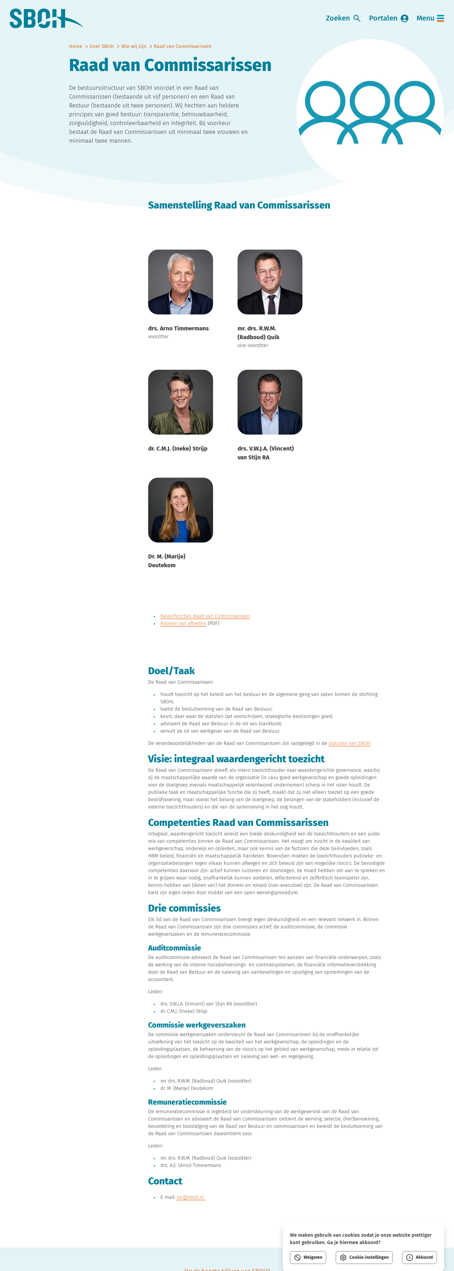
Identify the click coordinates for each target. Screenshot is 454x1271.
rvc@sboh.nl (191, 1197)
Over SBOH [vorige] (102, 46)
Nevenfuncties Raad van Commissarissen (205, 616)
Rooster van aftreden (183, 623)
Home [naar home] (75, 46)
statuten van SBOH (349, 743)
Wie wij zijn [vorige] (133, 46)
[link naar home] (47, 18)
